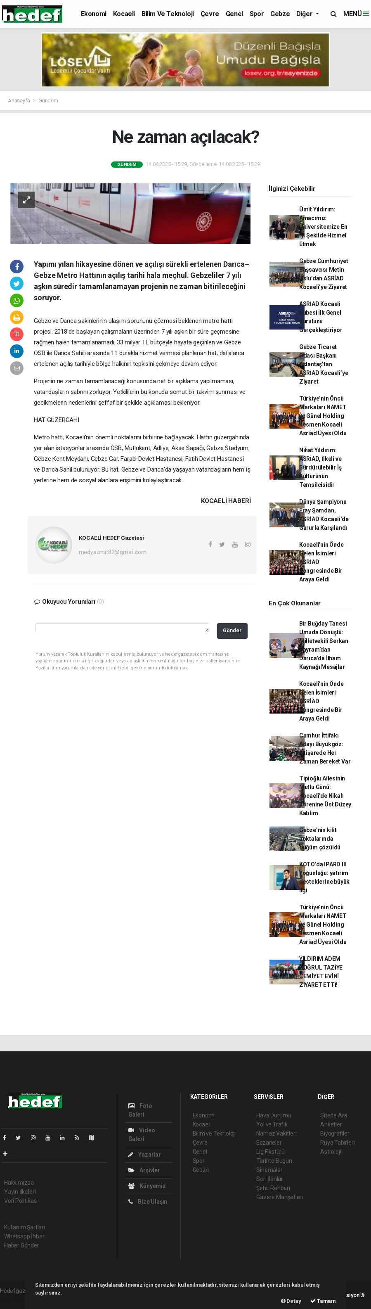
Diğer (305, 14)
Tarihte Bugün (274, 1160)
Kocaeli (124, 14)
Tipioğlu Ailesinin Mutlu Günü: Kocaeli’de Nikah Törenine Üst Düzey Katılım (325, 795)
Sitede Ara (333, 1115)
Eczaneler (268, 1142)
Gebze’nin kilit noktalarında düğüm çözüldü (320, 839)
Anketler (331, 1124)
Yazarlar (144, 1154)
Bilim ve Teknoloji (168, 14)
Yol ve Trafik (272, 1124)
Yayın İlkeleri (19, 1191)
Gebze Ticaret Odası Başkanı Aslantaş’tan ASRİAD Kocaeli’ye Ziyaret (323, 364)
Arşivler (144, 1170)
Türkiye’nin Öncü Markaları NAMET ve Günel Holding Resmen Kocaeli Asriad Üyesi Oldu (323, 415)
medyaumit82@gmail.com (113, 552)
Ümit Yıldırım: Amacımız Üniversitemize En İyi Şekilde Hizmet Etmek (323, 226)
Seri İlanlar (269, 1179)
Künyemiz (147, 1186)
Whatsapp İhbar (24, 1236)
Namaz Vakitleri (276, 1133)
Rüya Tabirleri (337, 1142)
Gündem (48, 100)
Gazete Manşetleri (279, 1197)
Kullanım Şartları (24, 1227)
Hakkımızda (19, 1182)
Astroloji (330, 1151)
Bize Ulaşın (148, 1201)
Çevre (210, 14)
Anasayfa (19, 100)
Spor (257, 14)
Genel (234, 14)
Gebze (280, 14)
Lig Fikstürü (270, 1151)
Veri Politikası (21, 1201)
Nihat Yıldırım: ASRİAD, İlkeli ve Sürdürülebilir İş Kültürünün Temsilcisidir (320, 467)
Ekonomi (93, 14)
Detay (291, 1301)
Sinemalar (269, 1170)
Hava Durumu (273, 1115)
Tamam (323, 1301)
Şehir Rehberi (273, 1188)
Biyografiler (335, 1133)
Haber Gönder (21, 1245)
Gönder (232, 630)
